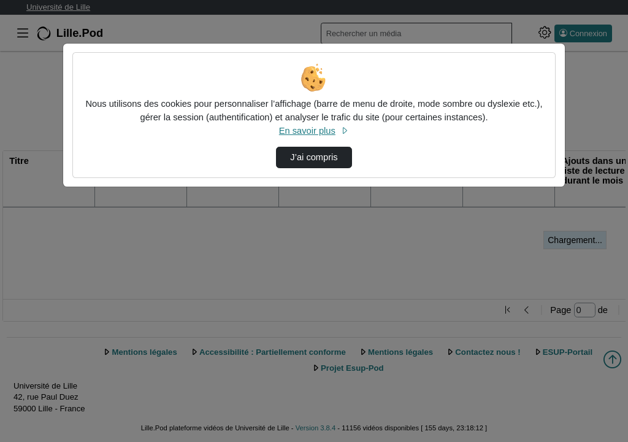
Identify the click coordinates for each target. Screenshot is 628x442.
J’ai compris (313, 157)
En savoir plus (314, 131)
